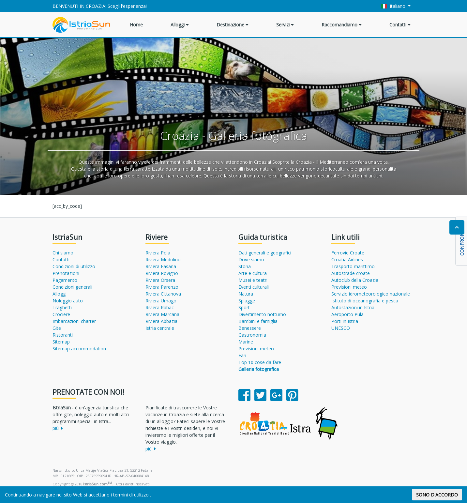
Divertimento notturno (262, 314)
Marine (245, 342)
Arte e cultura (252, 273)
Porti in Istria (344, 321)
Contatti (400, 25)
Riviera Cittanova (163, 294)
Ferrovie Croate (347, 253)
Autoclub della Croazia (354, 280)
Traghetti (62, 307)
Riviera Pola (157, 253)
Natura (245, 294)
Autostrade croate (350, 273)
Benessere (249, 328)
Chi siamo (63, 253)
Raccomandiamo (342, 25)
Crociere (61, 314)
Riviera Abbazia (161, 321)
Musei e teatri (252, 280)
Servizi (285, 25)
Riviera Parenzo (161, 287)
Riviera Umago (160, 300)
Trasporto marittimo (353, 266)
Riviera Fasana (160, 266)
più (58, 428)
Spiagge (246, 300)
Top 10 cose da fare (259, 362)
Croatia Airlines (347, 259)
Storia (244, 266)
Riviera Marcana (162, 314)
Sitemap (61, 342)
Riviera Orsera (160, 280)
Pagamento (65, 280)
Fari (242, 355)
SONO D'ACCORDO (437, 495)
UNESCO (340, 328)
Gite (57, 328)
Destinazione (233, 25)
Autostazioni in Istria (352, 307)
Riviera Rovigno (161, 273)
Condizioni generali (72, 287)
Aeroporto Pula (347, 314)
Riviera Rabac (159, 307)
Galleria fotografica (258, 369)
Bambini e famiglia (258, 321)
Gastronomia (252, 335)
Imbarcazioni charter (74, 321)
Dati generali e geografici (264, 253)
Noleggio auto (68, 300)
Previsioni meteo (256, 348)
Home (136, 25)
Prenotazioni (66, 273)
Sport (244, 307)
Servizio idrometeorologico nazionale (370, 294)
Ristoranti (63, 335)
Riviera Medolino (163, 259)
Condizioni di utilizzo (74, 266)
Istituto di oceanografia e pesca (364, 300)
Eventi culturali (253, 287)
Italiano (394, 6)
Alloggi (180, 25)
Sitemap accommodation (79, 348)
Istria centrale (159, 328)
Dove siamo (251, 259)
